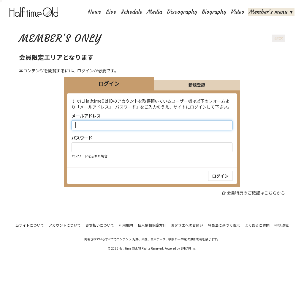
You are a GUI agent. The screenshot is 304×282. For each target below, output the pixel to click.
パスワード (82, 138)
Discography (182, 11)
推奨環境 (281, 225)
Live (111, 11)
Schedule (131, 11)
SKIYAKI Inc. (188, 248)
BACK (278, 38)
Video (237, 11)
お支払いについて (100, 225)
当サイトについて (29, 225)
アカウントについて (65, 225)
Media (154, 11)
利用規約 (126, 225)
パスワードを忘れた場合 (89, 155)
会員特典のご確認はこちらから (256, 193)
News (94, 11)
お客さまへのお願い (187, 225)
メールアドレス (86, 116)
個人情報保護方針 (152, 225)
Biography (214, 11)
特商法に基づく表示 (224, 225)
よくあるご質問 (257, 225)
